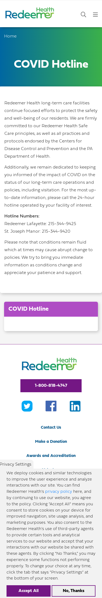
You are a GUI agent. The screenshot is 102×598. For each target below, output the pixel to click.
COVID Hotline (28, 309)
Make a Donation (51, 442)
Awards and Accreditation (51, 456)
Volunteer (51, 470)
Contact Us (51, 428)
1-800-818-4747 (51, 386)
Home (10, 36)
